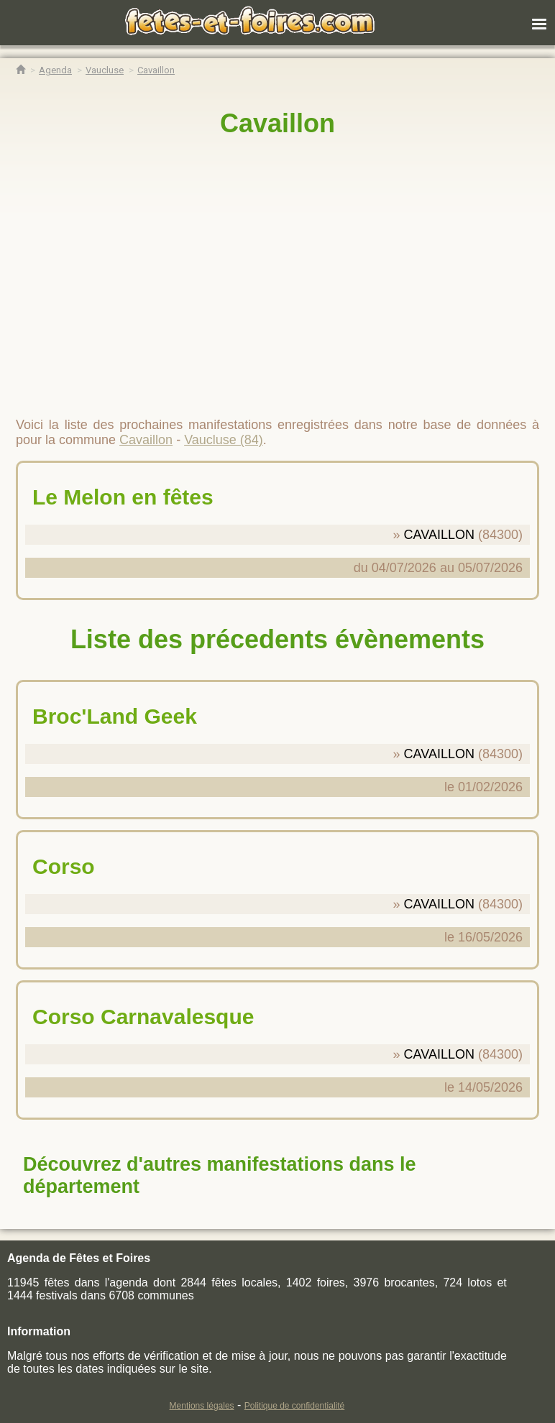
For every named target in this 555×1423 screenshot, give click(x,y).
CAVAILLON (439, 535)
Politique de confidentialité (294, 1406)
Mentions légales (202, 1406)
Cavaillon (277, 123)
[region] (277, 271)
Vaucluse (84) (223, 440)
